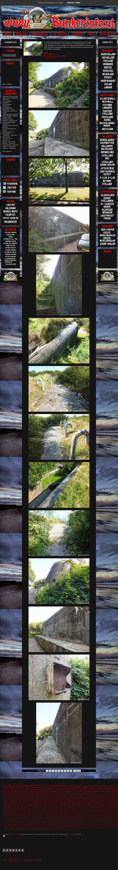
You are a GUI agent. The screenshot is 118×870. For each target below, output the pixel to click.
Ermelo (37, 810)
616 (13, 812)
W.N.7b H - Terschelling (7, 100)
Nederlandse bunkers (64, 785)
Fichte (45, 810)
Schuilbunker (78, 802)
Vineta (62, 827)
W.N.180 (67, 795)
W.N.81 (47, 807)
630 (97, 805)
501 (22, 798)
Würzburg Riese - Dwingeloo (8, 132)
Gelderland (38, 787)
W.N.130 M (37, 819)
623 (37, 814)
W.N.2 (116, 827)
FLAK (106, 805)
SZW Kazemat (77, 791)
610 (86, 819)
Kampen (14, 800)
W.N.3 (91, 824)
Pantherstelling (114, 796)
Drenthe (25, 791)
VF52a (97, 810)
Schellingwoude (72, 817)
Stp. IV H (50, 805)
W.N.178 (116, 821)
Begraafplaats (81, 815)
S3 (86, 803)
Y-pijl (19, 814)
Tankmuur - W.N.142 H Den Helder (10, 136)
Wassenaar (84, 805)
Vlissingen (114, 789)
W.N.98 (106, 803)
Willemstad (62, 829)
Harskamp (15, 821)
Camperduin (101, 805)
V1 (47, 798)
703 (32, 802)
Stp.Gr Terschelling (67, 787)
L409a (54, 826)
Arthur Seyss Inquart (65, 807)
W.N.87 (40, 829)
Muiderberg (6, 791)
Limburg (17, 808)
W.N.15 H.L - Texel (9, 109)
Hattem (92, 807)
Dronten (116, 798)
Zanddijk (23, 814)
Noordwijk (80, 826)
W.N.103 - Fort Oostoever (7, 139)
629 (88, 819)
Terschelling (47, 787)
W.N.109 (10, 819)
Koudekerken (16, 817)
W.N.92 (29, 802)
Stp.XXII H (84, 817)
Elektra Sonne (44, 808)
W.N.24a (9, 829)
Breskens (18, 826)
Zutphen (88, 802)
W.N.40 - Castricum (9, 146)
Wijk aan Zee (20, 805)
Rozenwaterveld (11, 796)
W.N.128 (32, 819)
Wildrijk (58, 829)
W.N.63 (101, 824)
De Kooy (89, 822)
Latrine (5, 796)
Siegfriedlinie (71, 800)
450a (9, 826)
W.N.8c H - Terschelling (7, 103)
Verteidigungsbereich (65, 791)
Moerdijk (75, 826)
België (86, 815)
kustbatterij (28, 814)
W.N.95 (46, 815)
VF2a (116, 814)
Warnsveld (9, 812)
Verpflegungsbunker (79, 821)
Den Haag (44, 802)
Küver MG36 (49, 826)
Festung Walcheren (53, 808)
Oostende (26, 824)
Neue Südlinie (105, 796)
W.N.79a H (37, 822)
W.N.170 (102, 821)
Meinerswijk (63, 803)
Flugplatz (40, 803)
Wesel (69, 819)
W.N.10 (11, 815)
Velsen (7, 815)
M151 (55, 802)
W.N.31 (27, 822)
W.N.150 (92, 827)
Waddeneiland (14, 814)
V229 (67, 824)
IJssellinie (6, 789)
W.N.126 (79, 827)
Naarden (69, 803)
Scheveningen (70, 802)
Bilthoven (32, 808)
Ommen (89, 826)
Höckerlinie (6, 802)
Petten (65, 800)
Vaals (4, 815)
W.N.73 (100, 798)
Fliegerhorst (103, 786)
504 (73, 822)
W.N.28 (4, 814)
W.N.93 (8, 814)
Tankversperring (109, 795)
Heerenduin (110, 802)
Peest (56, 817)
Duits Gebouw (100, 800)
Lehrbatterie (26, 817)
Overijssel (74, 789)
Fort (4, 793)
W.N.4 (94, 824)
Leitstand (12, 808)
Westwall (71, 796)
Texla (102, 812)
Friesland (27, 793)
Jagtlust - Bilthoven (9, 148)
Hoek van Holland (105, 807)
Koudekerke (54, 814)
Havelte (57, 796)
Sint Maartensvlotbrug (89, 810)
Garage (54, 803)
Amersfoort (61, 793)
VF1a (113, 814)
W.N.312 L (22, 829)
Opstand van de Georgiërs (78, 808)
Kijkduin (5, 807)
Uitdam (59, 824)
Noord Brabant (46, 812)
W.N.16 (111, 812)
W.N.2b (116, 795)
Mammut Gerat (59, 810)
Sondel (41, 824)
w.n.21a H (52, 807)
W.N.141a (88, 827)
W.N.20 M (5, 829)
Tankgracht (90, 817)
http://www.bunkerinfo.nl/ (15, 834)
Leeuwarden (36, 805)
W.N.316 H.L (36, 815)
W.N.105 (70, 827)
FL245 (113, 819)
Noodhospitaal (43, 821)
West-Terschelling (90, 800)
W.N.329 (51, 798)
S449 (34, 824)
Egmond (82, 796)
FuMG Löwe (47, 803)
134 (29, 800)
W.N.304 (17, 829)
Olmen (61, 800)
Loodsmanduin (39, 817)
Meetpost (22, 824)
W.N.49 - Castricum (9, 141)
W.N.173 (106, 821)
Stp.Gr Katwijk (47, 824)
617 (34, 814)
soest (72, 829)
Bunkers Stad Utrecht (10, 120)
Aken (57, 807)
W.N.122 (21, 819)
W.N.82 (71, 805)
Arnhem (109, 793)
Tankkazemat (67, 821)
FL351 (21, 826)
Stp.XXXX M (46, 827)
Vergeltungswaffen (104, 810)
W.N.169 (96, 827)
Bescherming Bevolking (101, 819)
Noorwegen (85, 826)
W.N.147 (111, 810)
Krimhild (9, 824)
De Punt (104, 802)
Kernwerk (68, 798)
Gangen (30, 805)
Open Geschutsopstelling (56, 812)
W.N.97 (4, 812)
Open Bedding (53, 791)
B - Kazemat (91, 787)
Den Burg (26, 803)
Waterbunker (50, 796)
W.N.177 (109, 827)
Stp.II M (100, 814)
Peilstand (70, 812)
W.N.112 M (15, 819)
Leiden (65, 826)
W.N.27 (30, 815)
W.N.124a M (26, 819)
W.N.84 (116, 808)
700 (79, 822)
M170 (37, 812)
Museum (33, 821)
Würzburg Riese (76, 819)
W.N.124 (16, 815)
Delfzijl (33, 810)
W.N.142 (66, 805)
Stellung (23, 807)
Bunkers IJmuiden (81, 787)
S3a (85, 786)
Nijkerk (37, 821)
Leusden (54, 793)
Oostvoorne (23, 808)
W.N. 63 (111, 817)
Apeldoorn (24, 810)
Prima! (78, 2)
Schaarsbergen (61, 802)
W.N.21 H (25, 815)
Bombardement (83, 822)
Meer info (70, 2)
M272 (29, 821)
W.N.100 (116, 817)
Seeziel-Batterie (63, 796)
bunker (68, 793)
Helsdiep (97, 807)
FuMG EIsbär (26, 826)
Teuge (104, 814)
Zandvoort (111, 786)
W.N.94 (46, 822)
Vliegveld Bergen (93, 789)
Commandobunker (76, 793)
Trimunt (61, 805)
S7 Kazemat (43, 798)
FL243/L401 (23, 812)
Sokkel (78, 814)
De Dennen (19, 803)
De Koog (103, 815)
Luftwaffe (69, 808)
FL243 (41, 810)
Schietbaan (17, 807)
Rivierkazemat (78, 798)
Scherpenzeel (113, 787)
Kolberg (11, 817)
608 (14, 810)
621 (32, 800)
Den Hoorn (40, 814)
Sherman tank (92, 803)
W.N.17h (5, 822)
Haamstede (6, 817)
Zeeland (105, 787)
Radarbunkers (51, 795)
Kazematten (49, 785)
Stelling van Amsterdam (92, 814)
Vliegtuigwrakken (16, 791)
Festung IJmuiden (15, 787)
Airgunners (12, 826)
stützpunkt (10, 810)
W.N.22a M (86, 824)
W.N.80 (37, 829)
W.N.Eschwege (52, 829)
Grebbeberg (88, 796)
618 (75, 822)
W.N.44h (32, 822)
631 (70, 815)
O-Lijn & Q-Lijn (7, 119)
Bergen (16, 795)
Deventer (94, 822)
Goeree (21, 795)
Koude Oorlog (56, 787)
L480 (60, 826)
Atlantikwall (114, 791)
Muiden (12, 795)
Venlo (103, 808)
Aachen (20, 810)
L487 (63, 826)
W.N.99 (50, 822)
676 (73, 815)
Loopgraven (10, 793)
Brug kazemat (98, 802)
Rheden (31, 824)
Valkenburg (106, 817)
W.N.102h (5, 819)
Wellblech (60, 822)
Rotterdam (110, 826)
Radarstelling (35, 793)
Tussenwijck (109, 814)
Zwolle (85, 795)
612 (68, 815)
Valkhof (59, 827)
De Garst (79, 807)
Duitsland (92, 795)
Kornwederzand (96, 796)
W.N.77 (41, 815)
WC (77, 800)
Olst (103, 795)
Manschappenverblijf (24, 785)
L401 (21, 817)
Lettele (14, 824)
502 (88, 795)
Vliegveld (99, 787)
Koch (65, 808)
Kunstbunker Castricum (10, 145)
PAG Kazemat (15, 789)
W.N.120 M (35, 807)
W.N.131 (42, 819)
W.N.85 (75, 805)
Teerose (95, 817)
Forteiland (26, 798)
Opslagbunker (105, 791)
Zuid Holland (19, 793)
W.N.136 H (91, 821)
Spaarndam (83, 814)
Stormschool (92, 812)
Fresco (84, 807)
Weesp (14, 805)
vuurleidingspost (63, 815)
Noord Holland (25, 789)
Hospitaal (56, 800)
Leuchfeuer (32, 817)
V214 (53, 827)
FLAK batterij (74, 795)
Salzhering (5, 827)
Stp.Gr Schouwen (60, 795)
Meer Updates (7, 151)
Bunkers (95, 786)
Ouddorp (65, 812)
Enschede (42, 800)
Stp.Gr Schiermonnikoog (31, 827)
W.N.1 (86, 821)
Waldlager (54, 822)
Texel (46, 791)
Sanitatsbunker (77, 812)
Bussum (73, 807)
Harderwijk (32, 798)
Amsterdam (12, 803)
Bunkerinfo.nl (8, 785)
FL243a (109, 819)
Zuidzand (5, 810)
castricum (17, 798)
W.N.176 (112, 808)
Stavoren (24, 827)
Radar (83, 793)
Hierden (31, 826)
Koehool (44, 826)
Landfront (57, 789)
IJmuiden (39, 785)
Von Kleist (106, 812)
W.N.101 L (29, 807)
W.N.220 (23, 802)
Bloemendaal (49, 800)
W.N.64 (30, 829)
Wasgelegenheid (7, 805)
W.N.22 (20, 822)
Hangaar (115, 800)
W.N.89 (42, 822)
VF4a (70, 824)
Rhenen (37, 798)
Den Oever (50, 802)
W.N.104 (66, 827)
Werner (56, 815)
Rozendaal (115, 826)
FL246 (26, 805)
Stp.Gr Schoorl (53, 824)
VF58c (73, 824)
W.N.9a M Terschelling (10, 98)
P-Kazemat (82, 803)
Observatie (66, 810)
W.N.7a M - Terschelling (7, 106)
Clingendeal (37, 802)
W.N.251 (13, 829)
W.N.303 (62, 819)
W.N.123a (18, 802)
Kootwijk (5, 824)
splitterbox (5, 826)
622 (92, 802)
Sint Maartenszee (12, 827)
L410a (57, 826)
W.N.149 (107, 808)
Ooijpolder (10, 807)
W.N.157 (47, 819)
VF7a (28, 808)
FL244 (112, 815)
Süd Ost (25, 800)
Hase (88, 807)
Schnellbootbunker (74, 810)
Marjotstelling (43, 805)
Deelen (44, 795)
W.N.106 (74, 827)
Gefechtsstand (109, 800)
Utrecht (89, 786)
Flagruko (111, 805)
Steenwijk (78, 817)
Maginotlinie (70, 826)
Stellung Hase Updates (10, 114)
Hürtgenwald (114, 807)
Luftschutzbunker (51, 810)
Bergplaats (39, 795)
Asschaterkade (42, 796)
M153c (18, 824)
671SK (90, 819)
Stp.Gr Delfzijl (88, 808)
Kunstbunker (61, 814)
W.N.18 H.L (52, 819)
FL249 (102, 822)
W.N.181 (10, 822)
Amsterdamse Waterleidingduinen (42, 789)
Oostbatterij (75, 803)
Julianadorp (6, 808)
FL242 (45, 814)
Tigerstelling (32, 795)
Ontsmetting (50, 821)
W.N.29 (24, 822)
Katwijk (84, 791)
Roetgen (74, 814)
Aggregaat (36, 800)
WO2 (111, 824)
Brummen (17, 812)
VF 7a (56, 827)
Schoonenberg (59, 821)
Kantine (49, 814)
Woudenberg (39, 791)
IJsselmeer (104, 793)
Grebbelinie (79, 786)
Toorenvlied (100, 803)
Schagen (65, 817)
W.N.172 (105, 827)
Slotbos (80, 795)
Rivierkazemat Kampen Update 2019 (10, 116)
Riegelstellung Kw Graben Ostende (100, 826)
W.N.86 (66, 819)
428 (83, 819)
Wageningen (81, 800)
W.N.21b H (15, 822)
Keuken (116, 805)
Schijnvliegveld (84, 812)
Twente (96, 798)
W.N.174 (82, 824)
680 (77, 822)
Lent (12, 824)
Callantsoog (98, 815)
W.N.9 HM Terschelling (10, 96)
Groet (31, 812)
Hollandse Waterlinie (59, 798)
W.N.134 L (83, 827)
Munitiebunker (66, 789)
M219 (40, 812)
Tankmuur (26, 795)
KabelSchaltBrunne (38, 826)
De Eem (76, 796)
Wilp (66, 829)
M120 (26, 821)
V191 (65, 824)
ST (54, 821)
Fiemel (28, 812)
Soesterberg (86, 798)
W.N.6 (84, 802)
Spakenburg (18, 827)
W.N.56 (97, 824)
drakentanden (91, 805)
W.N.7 (33, 829)
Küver (72, 798)
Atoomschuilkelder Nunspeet (9, 123)
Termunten (98, 812)
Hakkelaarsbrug (7, 800)
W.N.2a (57, 819)
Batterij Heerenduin (108, 798)
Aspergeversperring (94, 791)
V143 (50, 827)
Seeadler (38, 824)
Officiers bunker (50, 817)
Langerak (19, 800)
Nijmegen (12, 802)
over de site (70, 834)
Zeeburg (69, 829)
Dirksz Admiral (33, 803)
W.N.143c (77, 824)
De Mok (108, 815)
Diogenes (37, 808)
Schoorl (12, 798)
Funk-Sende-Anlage (8, 821)
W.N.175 (111, 821)
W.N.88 (44, 829)
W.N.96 (47, 829)
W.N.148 (21, 815)
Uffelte (72, 821)
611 (32, 814)
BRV (94, 819)
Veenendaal (83, 789)
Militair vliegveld (105, 789)
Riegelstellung (67, 814)
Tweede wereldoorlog (32, 796)
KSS (57, 803)
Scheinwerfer (6, 798)
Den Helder (26, 787)
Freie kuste (98, 795)
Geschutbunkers (45, 793)
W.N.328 (41, 807)
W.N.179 (113, 827)
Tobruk (32, 787)
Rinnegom (60, 817)
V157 (62, 824)
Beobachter (91, 815)
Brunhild (30, 810)
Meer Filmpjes (7, 84)
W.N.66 (104, 824)
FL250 (105, 822)
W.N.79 (108, 824)
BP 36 (75, 815)
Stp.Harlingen (40, 827)
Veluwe (98, 793)
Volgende (77, 771)
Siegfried (81, 810)
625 (17, 810)
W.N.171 (101, 827)
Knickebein (21, 821)
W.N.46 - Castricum (9, 143)
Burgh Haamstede (90, 793)
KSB (34, 812)
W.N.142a (96, 821)
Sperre (92, 798)
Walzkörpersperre (113, 803)
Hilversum (60, 808)
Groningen (31, 791)
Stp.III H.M (56, 805)
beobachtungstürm (67, 822)
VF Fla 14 (100, 817)
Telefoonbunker (21, 796)
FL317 (108, 822)
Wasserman (51, 815)
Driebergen (98, 822)
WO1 (79, 805)
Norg (44, 817)
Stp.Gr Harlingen (97, 808)
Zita (81, 819)
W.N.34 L (27, 829)
